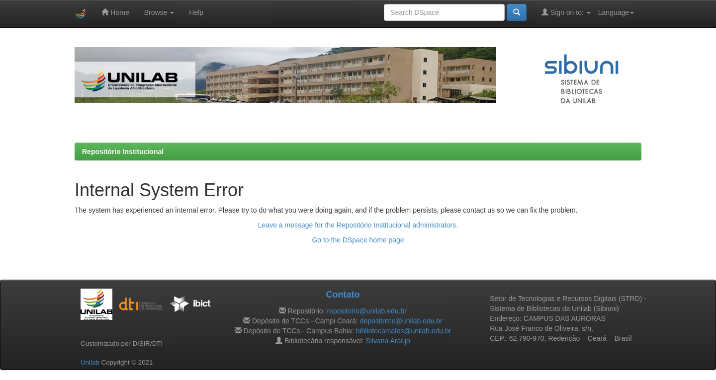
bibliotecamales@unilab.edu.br (403, 331)
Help (196, 12)
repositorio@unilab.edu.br (367, 311)
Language (616, 12)
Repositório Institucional (123, 151)
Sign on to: (566, 12)
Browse (159, 12)
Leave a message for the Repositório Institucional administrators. (358, 225)
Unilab (90, 362)
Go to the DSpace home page (358, 240)
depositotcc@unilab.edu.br (401, 321)
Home (115, 12)
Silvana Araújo (387, 341)
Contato (342, 295)
